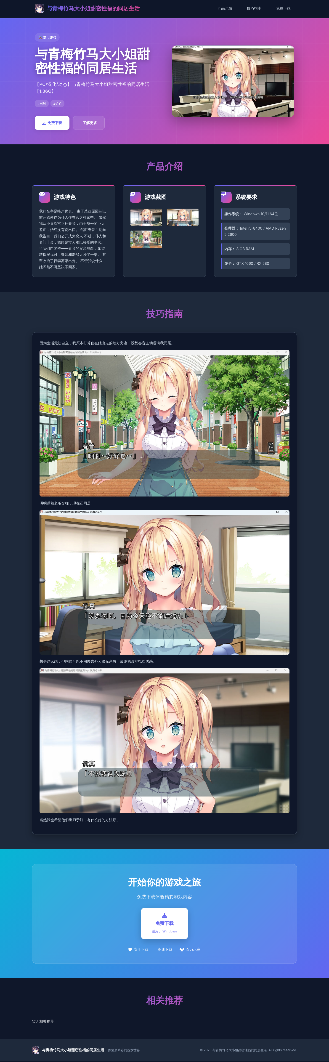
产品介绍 (225, 8)
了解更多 (89, 122)
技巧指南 (254, 8)
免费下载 (283, 8)
